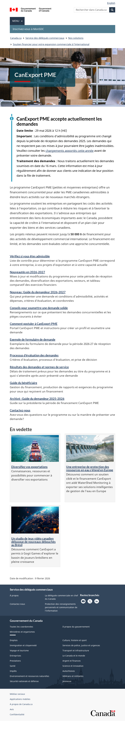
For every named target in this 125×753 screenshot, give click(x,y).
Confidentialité (17, 714)
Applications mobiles (20, 699)
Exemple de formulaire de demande (32, 339)
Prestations (15, 660)
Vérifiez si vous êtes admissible (30, 256)
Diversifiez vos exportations (29, 467)
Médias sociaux (17, 694)
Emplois (14, 640)
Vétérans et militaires (72, 676)
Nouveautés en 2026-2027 (27, 272)
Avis (12, 709)
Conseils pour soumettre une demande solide (39, 308)
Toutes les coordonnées (21, 626)
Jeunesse (66, 681)
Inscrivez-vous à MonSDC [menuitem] (28, 29)
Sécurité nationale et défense (24, 681)
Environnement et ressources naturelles (29, 676)
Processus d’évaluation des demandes (34, 355)
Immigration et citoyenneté (23, 645)
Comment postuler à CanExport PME (33, 323)
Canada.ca (16, 38)
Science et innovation (72, 665)
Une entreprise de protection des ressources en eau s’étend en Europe (89, 468)
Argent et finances (71, 660)
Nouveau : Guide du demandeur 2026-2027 (38, 292)
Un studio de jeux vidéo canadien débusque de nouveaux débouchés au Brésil (33, 542)
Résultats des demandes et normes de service (39, 367)
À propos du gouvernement (76, 626)
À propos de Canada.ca (21, 704)
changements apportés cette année (70, 151)
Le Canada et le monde (73, 655)
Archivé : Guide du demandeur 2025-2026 (37, 398)
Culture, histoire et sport (74, 640)
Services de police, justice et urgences (81, 645)
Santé (12, 665)
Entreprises (15, 655)
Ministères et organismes (22, 631)
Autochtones (68, 671)
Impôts (13, 671)
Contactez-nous (20, 410)
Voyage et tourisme (19, 650)
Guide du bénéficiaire (23, 383)
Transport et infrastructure (75, 650)
